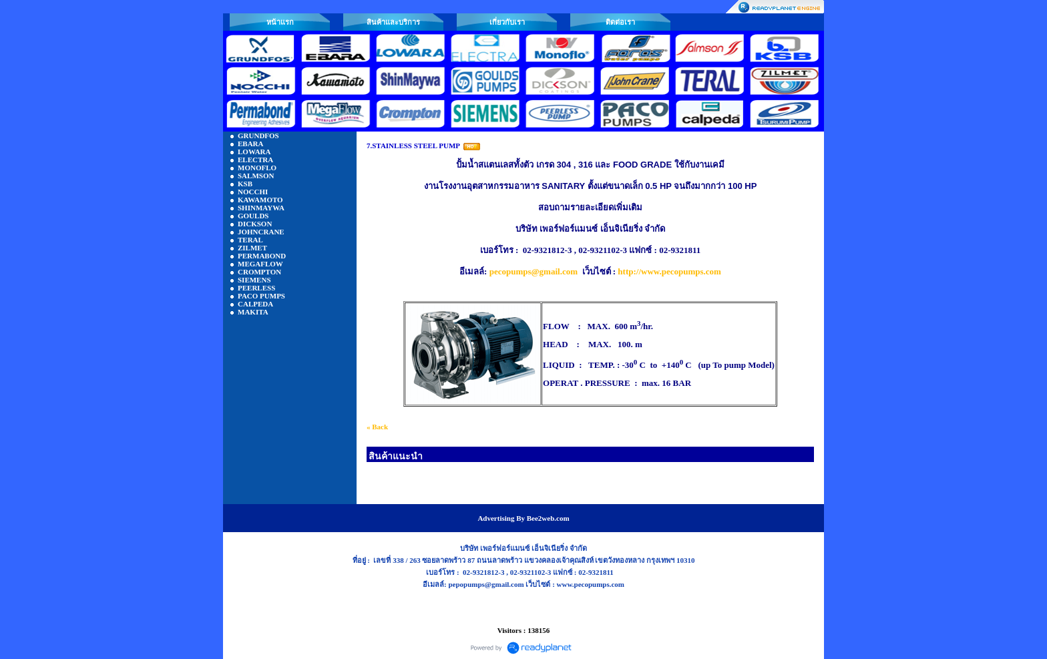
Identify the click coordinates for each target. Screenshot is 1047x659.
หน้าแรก (280, 22)
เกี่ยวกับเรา (507, 22)
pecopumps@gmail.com (533, 271)
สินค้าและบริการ (393, 22)
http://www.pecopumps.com (669, 271)
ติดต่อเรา (620, 22)
